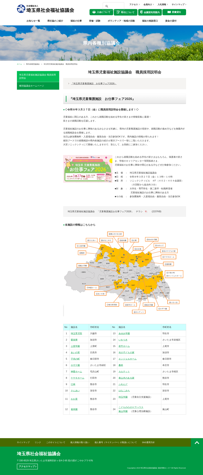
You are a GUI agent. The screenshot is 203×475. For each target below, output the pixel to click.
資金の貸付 (170, 21)
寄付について (127, 12)
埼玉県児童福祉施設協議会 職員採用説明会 (37, 76)
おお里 (74, 399)
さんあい (75, 390)
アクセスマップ (27, 466)
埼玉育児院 (76, 333)
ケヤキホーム (77, 378)
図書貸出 (176, 12)
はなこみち (124, 390)
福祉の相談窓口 (150, 21)
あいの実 (75, 352)
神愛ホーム (76, 371)
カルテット (124, 371)
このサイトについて (55, 442)
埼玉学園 (123, 397)
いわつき (123, 340)
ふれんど (123, 384)
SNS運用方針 (148, 442)
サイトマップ (178, 4)
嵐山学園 (123, 411)
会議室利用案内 (152, 12)
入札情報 (162, 4)
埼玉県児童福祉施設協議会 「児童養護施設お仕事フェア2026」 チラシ (105, 211)
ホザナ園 (75, 365)
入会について (103, 12)
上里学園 (75, 346)
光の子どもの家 (126, 352)
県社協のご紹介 (55, 21)
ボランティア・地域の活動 (121, 21)
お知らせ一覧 (33, 21)
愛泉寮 (74, 340)
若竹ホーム (124, 346)
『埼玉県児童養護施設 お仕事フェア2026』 (94, 83)
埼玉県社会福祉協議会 (39, 453)
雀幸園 (74, 409)
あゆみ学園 (124, 333)
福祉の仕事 (76, 21)
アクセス (133, 4)
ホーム (19, 64)
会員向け (148, 4)
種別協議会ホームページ (31, 86)
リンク (38, 442)
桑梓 (121, 365)
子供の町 (75, 359)
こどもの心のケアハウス (131, 407)
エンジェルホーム (128, 359)
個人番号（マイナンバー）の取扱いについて (116, 442)
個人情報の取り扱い (79, 442)
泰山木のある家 (126, 378)
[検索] (111, 6)
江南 (73, 384)
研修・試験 (94, 21)
